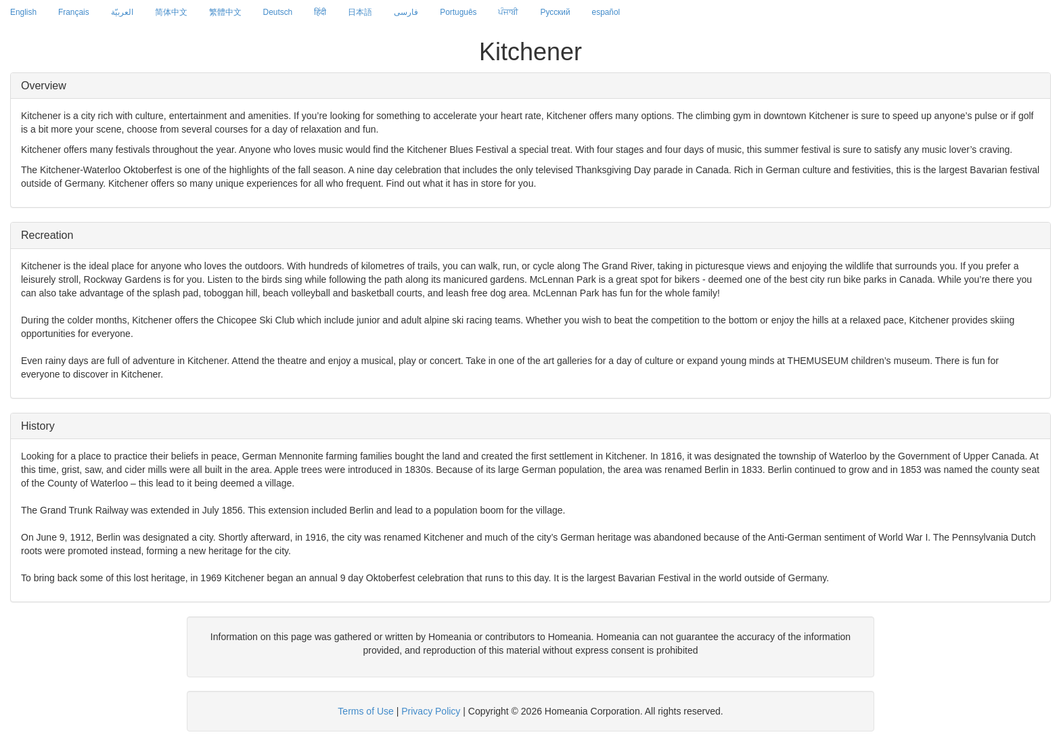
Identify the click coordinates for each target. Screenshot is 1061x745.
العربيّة (122, 12)
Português (458, 12)
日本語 (360, 12)
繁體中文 (225, 12)
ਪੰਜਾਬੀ (508, 12)
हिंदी (320, 12)
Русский (555, 12)
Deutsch (278, 12)
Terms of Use (365, 711)
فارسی (406, 12)
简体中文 (171, 12)
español (606, 12)
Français (73, 12)
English (23, 12)
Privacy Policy (430, 711)
